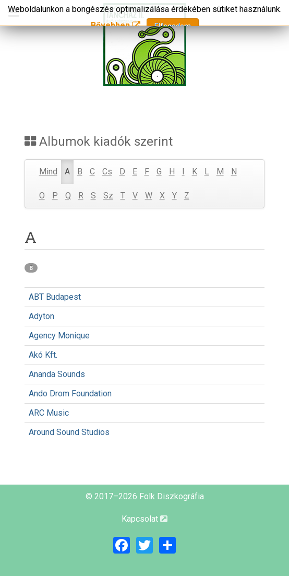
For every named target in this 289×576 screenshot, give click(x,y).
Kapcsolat (144, 519)
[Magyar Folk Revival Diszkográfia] (144, 44)
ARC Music (49, 413)
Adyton (41, 316)
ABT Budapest (55, 297)
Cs (107, 172)
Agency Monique (59, 335)
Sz (108, 196)
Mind (48, 172)
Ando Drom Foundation (70, 393)
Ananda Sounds (57, 374)
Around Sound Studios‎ (69, 432)
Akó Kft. (43, 355)
